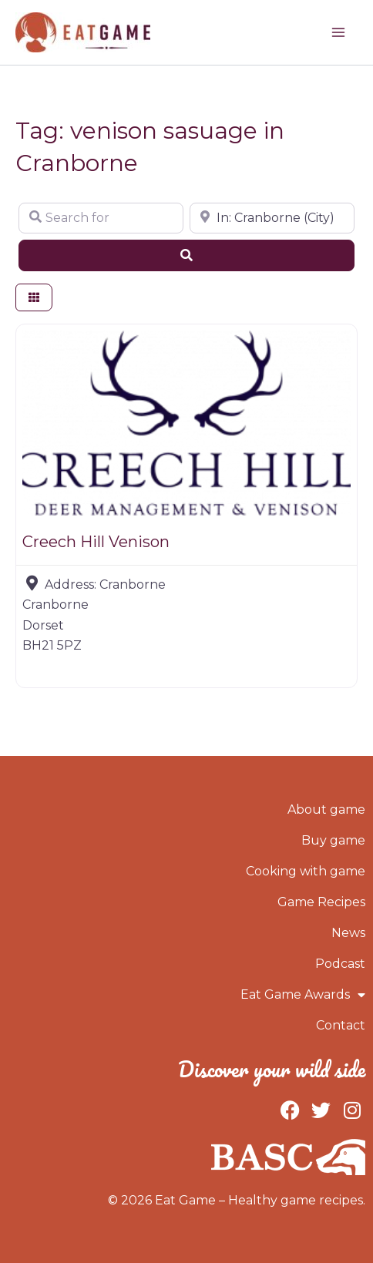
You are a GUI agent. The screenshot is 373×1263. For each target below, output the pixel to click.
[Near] (272, 218)
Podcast (340, 963)
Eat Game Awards (302, 995)
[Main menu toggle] (338, 32)
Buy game (333, 840)
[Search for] (100, 218)
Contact (340, 1025)
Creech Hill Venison (96, 541)
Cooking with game (305, 871)
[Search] (186, 255)
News (348, 932)
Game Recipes (321, 902)
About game (326, 809)
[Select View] (33, 298)
